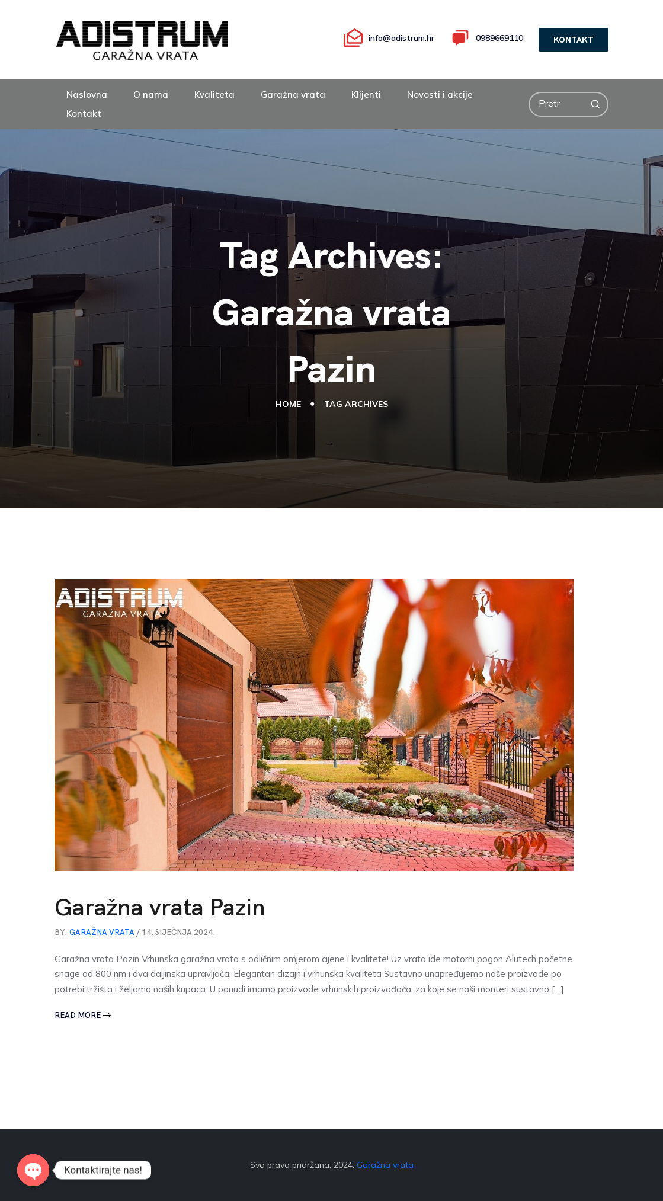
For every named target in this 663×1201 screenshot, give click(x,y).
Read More (83, 1015)
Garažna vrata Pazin (160, 907)
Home (288, 403)
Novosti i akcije (440, 94)
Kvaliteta (214, 94)
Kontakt (83, 113)
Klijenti (366, 94)
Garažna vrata (293, 94)
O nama (150, 94)
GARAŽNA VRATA (101, 932)
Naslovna (86, 94)
